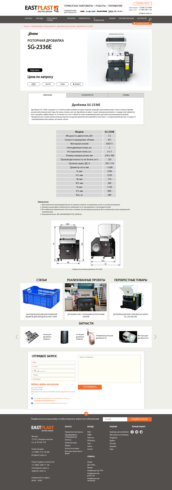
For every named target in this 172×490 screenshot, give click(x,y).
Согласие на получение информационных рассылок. (50, 403)
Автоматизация (126, 18)
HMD (89, 435)
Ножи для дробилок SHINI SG (47, 337)
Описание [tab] (47, 95)
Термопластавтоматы (78, 6)
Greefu (90, 449)
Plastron (90, 438)
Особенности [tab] (87, 95)
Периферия (115, 6)
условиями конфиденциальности (44, 400)
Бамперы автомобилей (119, 432)
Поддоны (113, 438)
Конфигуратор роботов (93, 475)
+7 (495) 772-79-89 (145, 8)
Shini (89, 432)
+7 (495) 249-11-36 (145, 10)
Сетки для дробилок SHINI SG (80, 337)
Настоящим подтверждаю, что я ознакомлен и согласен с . (52, 399)
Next (155, 337)
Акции (112, 18)
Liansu (89, 446)
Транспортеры (71, 443)
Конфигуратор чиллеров (93, 480)
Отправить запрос (143, 3)
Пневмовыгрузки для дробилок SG (104, 337)
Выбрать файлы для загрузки (45, 384)
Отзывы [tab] (126, 95)
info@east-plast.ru (145, 13)
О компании (99, 19)
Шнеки (67, 446)
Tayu (89, 443)
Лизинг (90, 468)
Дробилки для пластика (66, 26)
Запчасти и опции (72, 448)
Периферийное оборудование (43, 26)
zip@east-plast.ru (39, 467)
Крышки (113, 446)
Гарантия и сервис (52, 19)
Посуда (113, 443)
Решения (113, 427)
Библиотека (84, 18)
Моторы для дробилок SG (143, 337)
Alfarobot (91, 441)
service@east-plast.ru (40, 464)
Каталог (28, 18)
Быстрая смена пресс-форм (74, 452)
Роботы (101, 6)
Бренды (39, 18)
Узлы (62, 84)
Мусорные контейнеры (119, 435)
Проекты (71, 18)
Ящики (112, 441)
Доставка (91, 465)
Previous (16, 337)
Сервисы (91, 457)
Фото (48, 84)
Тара (111, 449)
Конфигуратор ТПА (95, 471)
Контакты (142, 18)
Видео (77, 84)
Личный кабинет (138, 427)
